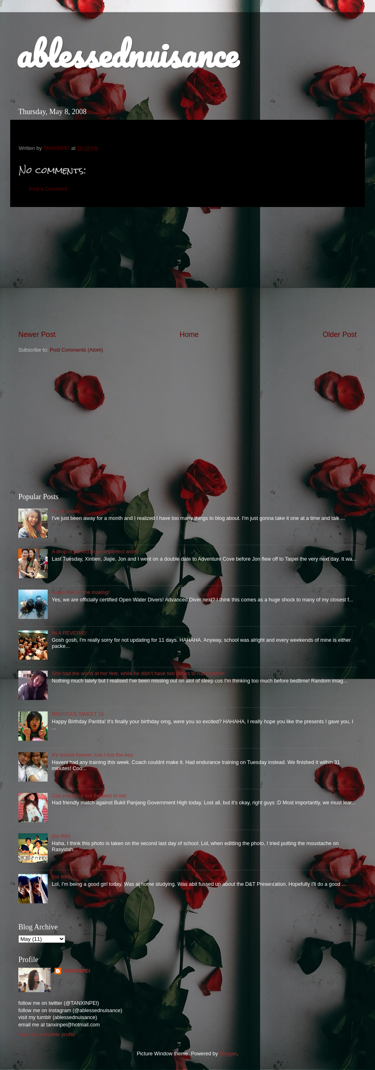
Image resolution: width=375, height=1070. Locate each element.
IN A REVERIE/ (69, 633)
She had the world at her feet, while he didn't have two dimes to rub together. (139, 673)
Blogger (228, 1054)
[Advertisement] (187, 268)
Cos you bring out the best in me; (89, 796)
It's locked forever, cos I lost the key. (93, 755)
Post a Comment (48, 189)
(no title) (61, 836)
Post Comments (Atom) (76, 350)
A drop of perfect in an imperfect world (95, 552)
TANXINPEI (76, 971)
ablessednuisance (127, 53)
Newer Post (36, 334)
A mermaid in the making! (81, 592)
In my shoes (65, 511)
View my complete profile (46, 1034)
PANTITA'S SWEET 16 (78, 714)
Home (189, 334)
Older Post (340, 334)
